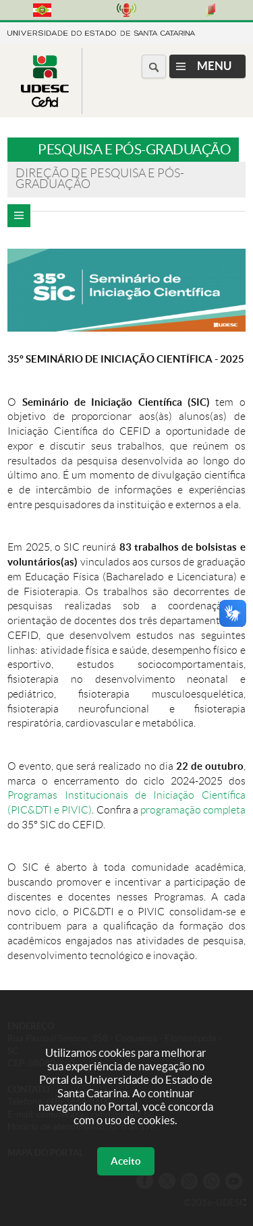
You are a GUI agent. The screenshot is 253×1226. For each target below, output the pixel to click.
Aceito (126, 1161)
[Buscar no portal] (154, 66)
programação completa (193, 810)
